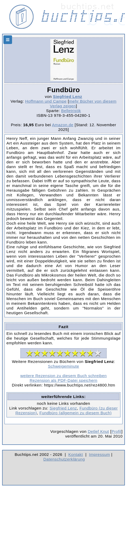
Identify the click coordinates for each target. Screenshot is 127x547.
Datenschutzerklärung (64, 459)
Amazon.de (62, 125)
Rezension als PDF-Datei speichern (63, 380)
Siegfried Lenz (67, 96)
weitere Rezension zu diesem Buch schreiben (63, 375)
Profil (117, 431)
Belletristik (71, 110)
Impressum (99, 454)
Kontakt (75, 454)
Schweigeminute (63, 366)
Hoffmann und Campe (46, 101)
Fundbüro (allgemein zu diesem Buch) (76, 413)
